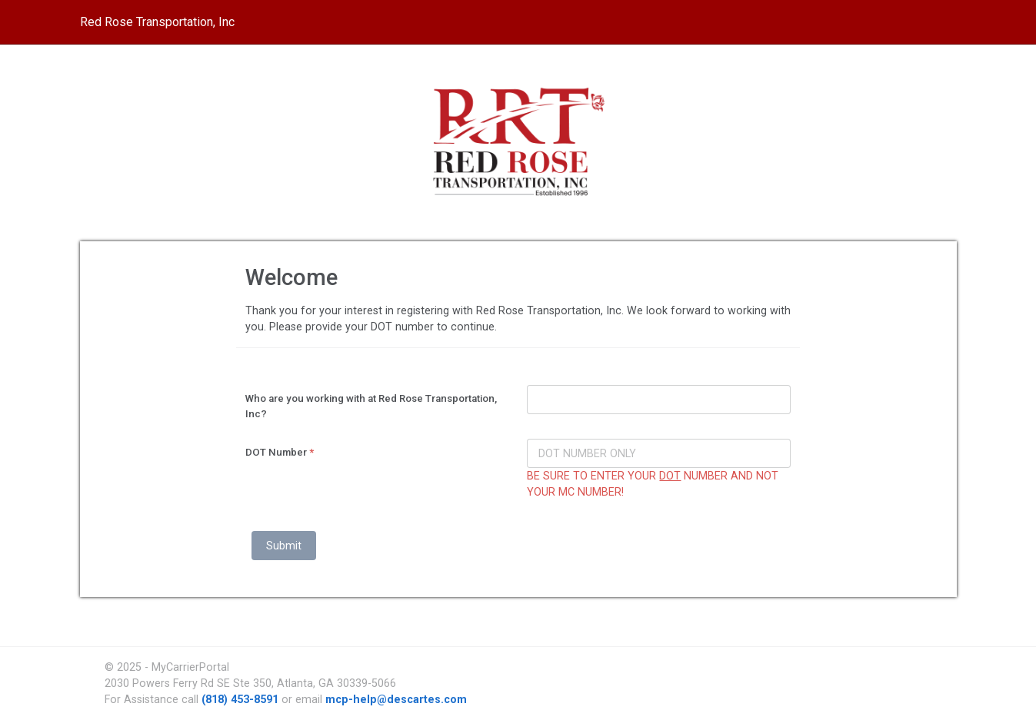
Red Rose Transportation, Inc (157, 22)
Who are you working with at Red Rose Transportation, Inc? (371, 406)
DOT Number (279, 452)
